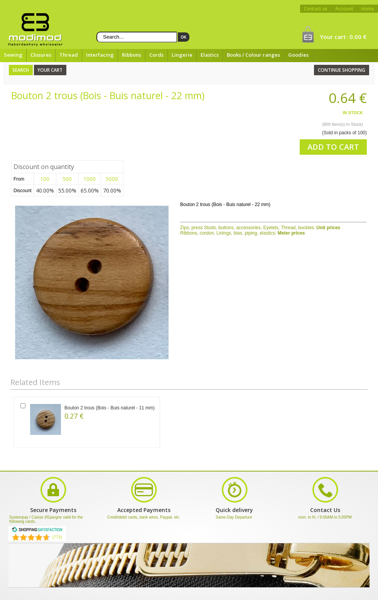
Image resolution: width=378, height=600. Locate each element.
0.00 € (357, 37)
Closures (40, 54)
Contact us (315, 8)
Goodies (298, 54)
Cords (156, 54)
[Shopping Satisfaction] (37, 531)
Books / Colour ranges (253, 54)
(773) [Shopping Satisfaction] (57, 537)
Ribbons (131, 54)
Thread (68, 54)
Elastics (210, 54)
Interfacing (100, 54)
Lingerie (182, 54)
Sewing (13, 54)
